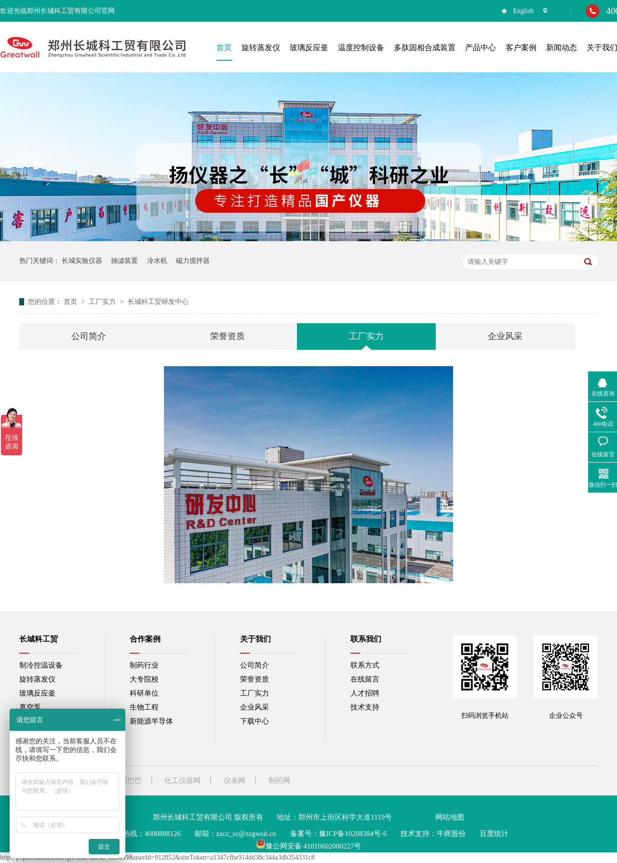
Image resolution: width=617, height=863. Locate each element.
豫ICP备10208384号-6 (353, 833)
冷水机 (157, 260)
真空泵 (30, 707)
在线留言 (364, 679)
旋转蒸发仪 (37, 679)
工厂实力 (103, 301)
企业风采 (505, 336)
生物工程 (144, 707)
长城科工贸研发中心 (158, 301)
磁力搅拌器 (193, 260)
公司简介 (88, 336)
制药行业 (144, 665)
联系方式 (364, 665)
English (523, 10)
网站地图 (449, 817)
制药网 (279, 780)
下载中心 (254, 721)
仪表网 (234, 780)
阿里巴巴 (127, 780)
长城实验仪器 (82, 260)
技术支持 (364, 707)
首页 (71, 301)
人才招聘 (364, 693)
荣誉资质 (227, 336)
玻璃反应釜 (37, 693)
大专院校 (144, 679)
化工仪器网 (182, 780)
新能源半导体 (151, 721)
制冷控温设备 (41, 665)
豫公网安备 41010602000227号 (309, 846)
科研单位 (144, 693)
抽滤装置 (124, 260)
